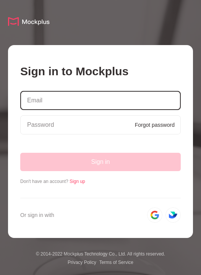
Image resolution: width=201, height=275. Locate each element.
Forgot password (155, 125)
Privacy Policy (82, 262)
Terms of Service (116, 262)
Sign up (77, 181)
